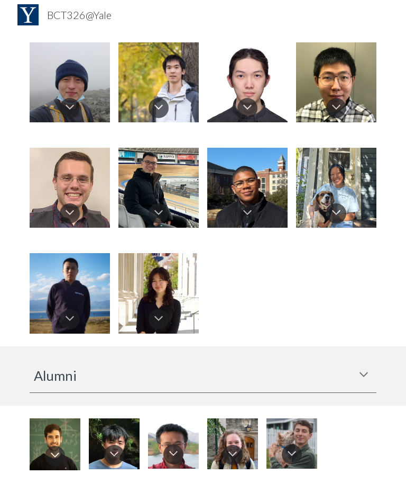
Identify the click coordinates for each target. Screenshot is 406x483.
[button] (70, 108)
